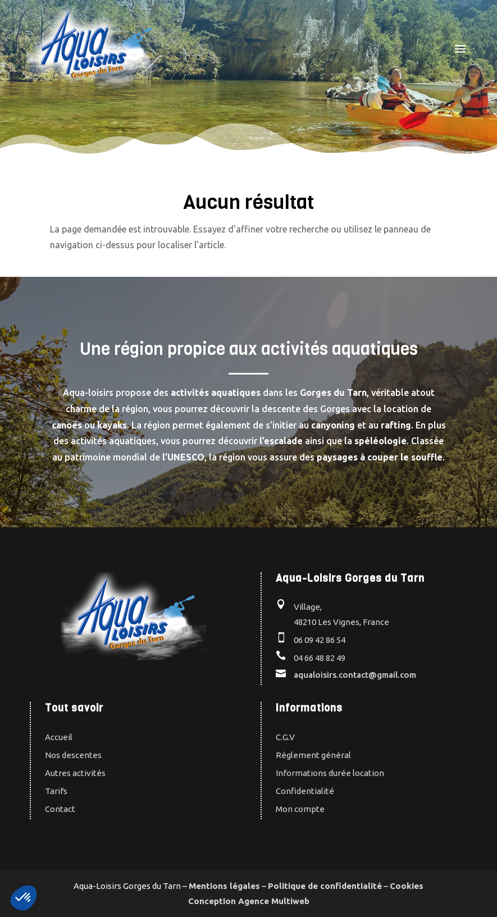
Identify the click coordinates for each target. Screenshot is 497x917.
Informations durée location (330, 773)
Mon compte (300, 809)
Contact (60, 809)
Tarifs (56, 791)
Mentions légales (224, 886)
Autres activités (75, 773)
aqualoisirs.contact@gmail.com (355, 674)
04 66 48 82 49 (319, 658)
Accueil (58, 737)
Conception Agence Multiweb (248, 901)
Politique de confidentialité (325, 886)
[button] (23, 897)
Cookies (406, 886)
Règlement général (313, 755)
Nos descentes (73, 755)
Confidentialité (305, 791)
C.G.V (285, 737)
